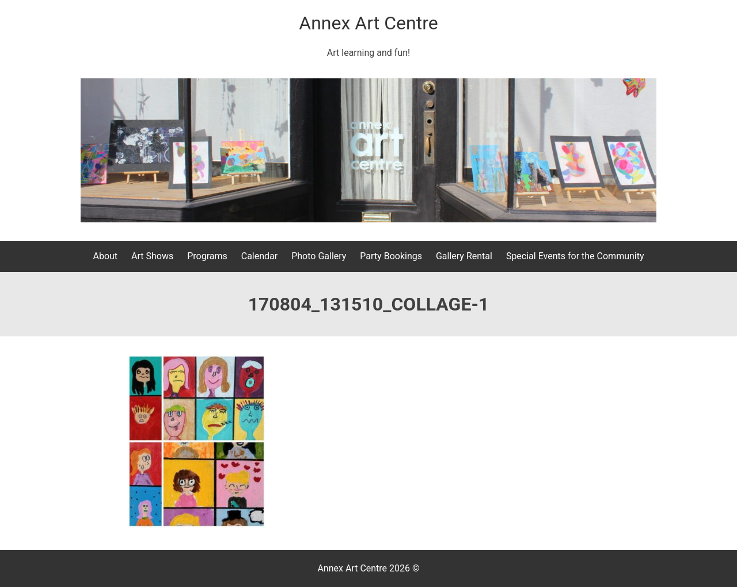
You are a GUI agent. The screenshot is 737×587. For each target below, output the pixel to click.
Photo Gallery (318, 256)
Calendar (259, 256)
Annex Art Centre (368, 23)
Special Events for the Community (575, 256)
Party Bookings (391, 256)
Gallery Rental (464, 256)
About (105, 256)
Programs (207, 256)
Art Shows (152, 256)
